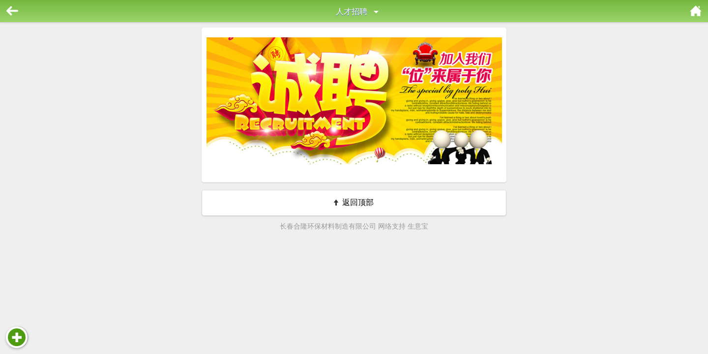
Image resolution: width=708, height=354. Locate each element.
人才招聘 (351, 11)
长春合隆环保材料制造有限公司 (328, 226)
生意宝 (418, 226)
